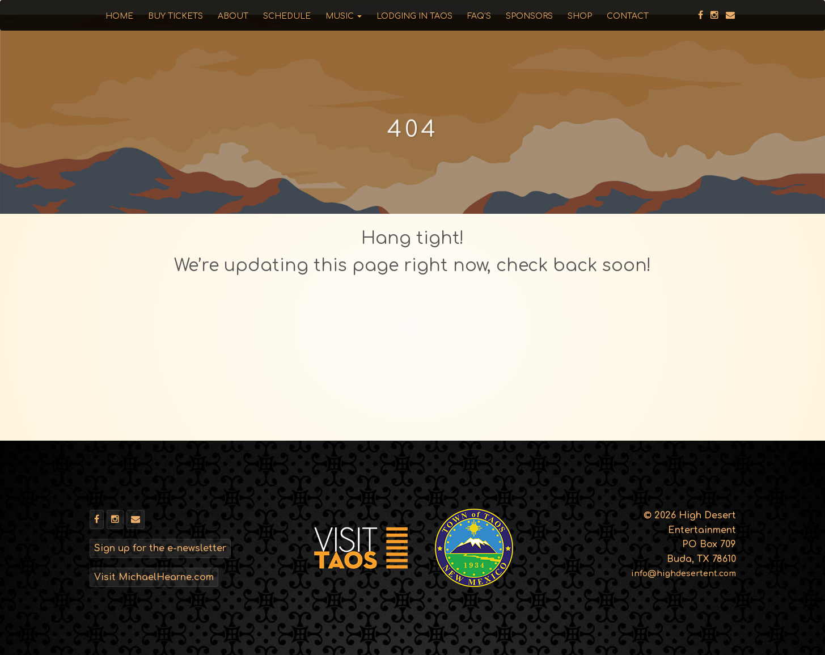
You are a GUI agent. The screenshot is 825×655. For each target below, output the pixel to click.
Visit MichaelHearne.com (154, 577)
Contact (628, 16)
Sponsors (529, 16)
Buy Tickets (175, 16)
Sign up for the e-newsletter (160, 548)
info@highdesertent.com (683, 573)
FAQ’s (479, 16)
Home (119, 16)
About (233, 16)
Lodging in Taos (414, 16)
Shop (580, 16)
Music (343, 16)
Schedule (287, 16)
